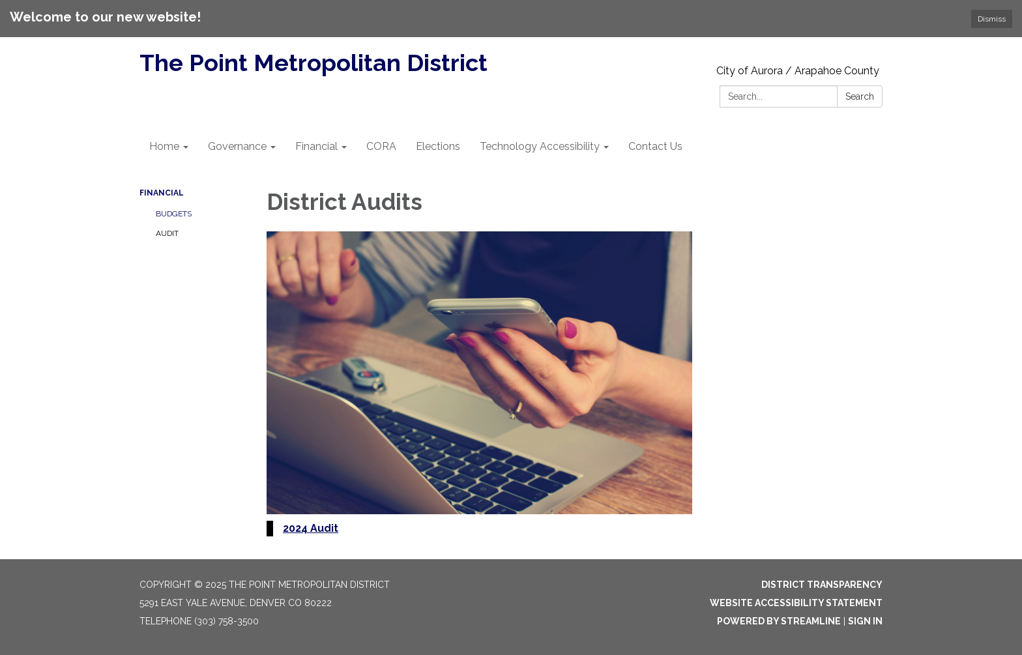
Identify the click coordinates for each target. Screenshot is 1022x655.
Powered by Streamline (779, 621)
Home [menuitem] (164, 146)
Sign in (865, 621)
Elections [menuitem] (438, 146)
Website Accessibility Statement (796, 603)
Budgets (174, 213)
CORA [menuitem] (381, 146)
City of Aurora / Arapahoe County (797, 71)
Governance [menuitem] (237, 146)
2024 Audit (310, 528)
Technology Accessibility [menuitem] (540, 146)
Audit (167, 233)
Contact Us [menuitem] (655, 146)
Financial (161, 192)
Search (859, 96)
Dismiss (992, 18)
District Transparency (822, 584)
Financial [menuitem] (316, 146)
